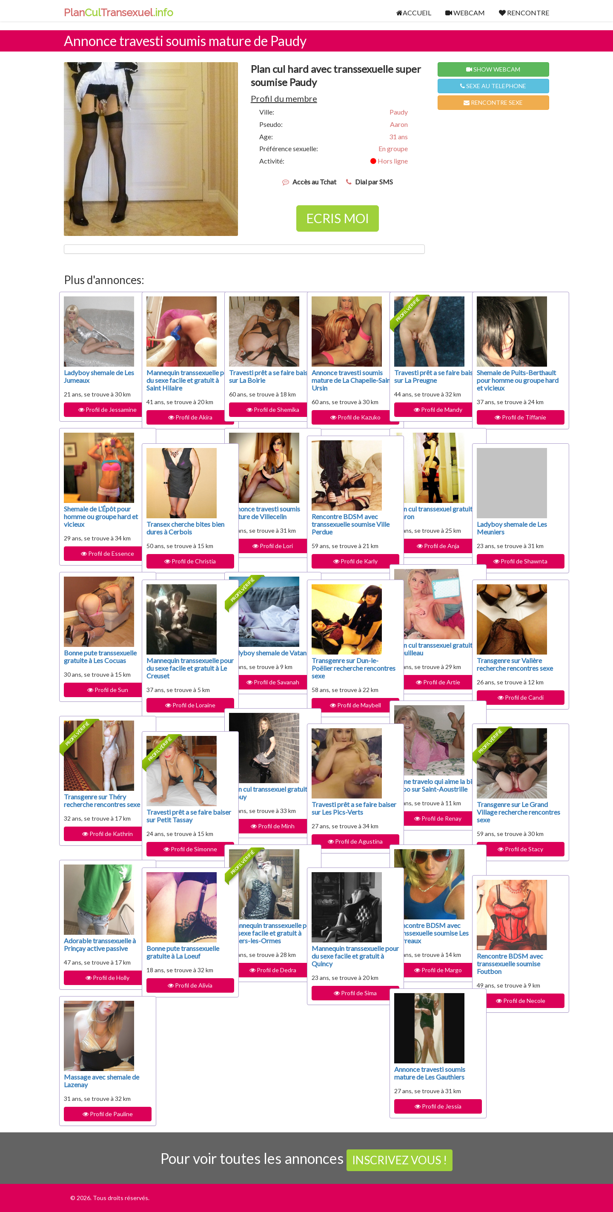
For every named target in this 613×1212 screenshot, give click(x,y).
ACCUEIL (413, 13)
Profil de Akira (181, 424)
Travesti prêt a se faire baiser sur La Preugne (426, 376)
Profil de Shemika (264, 409)
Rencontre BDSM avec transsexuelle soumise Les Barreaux (427, 933)
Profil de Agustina (346, 849)
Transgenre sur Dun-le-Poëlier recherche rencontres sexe (345, 668)
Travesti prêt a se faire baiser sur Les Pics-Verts (344, 812)
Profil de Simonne (181, 849)
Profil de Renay (429, 826)
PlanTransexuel (118, 13)
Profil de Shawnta (512, 561)
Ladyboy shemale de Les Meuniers (506, 528)
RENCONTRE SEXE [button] (493, 102)
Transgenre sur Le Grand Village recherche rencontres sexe (508, 815)
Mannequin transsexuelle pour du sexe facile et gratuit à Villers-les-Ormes (261, 936)
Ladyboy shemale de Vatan (258, 656)
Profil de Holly (99, 977)
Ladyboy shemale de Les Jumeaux (93, 376)
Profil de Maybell (346, 705)
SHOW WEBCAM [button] (493, 69)
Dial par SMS (374, 182)
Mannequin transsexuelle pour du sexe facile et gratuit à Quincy (343, 959)
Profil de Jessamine (99, 409)
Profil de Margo (429, 970)
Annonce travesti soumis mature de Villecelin (254, 516)
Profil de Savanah (264, 689)
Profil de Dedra (264, 977)
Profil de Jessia (429, 1113)
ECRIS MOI (337, 218)
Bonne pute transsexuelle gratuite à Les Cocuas (98, 660)
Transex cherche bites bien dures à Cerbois (178, 528)
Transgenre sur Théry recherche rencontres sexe (95, 804)
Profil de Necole (511, 1000)
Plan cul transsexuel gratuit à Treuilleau (422, 649)
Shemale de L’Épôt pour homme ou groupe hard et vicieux (97, 516)
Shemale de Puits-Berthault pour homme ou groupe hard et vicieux (509, 383)
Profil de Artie (429, 682)
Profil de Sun (98, 697)
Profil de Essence (99, 553)
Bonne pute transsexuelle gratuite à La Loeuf (180, 956)
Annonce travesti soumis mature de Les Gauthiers (425, 1077)
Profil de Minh (264, 826)
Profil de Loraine (181, 712)
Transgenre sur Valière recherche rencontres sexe (509, 668)
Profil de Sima (346, 1000)
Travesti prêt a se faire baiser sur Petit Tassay (179, 816)
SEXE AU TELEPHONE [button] (493, 85)
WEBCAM (465, 13)
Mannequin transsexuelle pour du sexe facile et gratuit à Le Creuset (178, 671)
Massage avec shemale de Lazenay (97, 1081)
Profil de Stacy (512, 856)
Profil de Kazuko (346, 417)
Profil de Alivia (181, 993)
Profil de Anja (429, 545)
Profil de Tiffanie (512, 424)
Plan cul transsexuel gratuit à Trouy (257, 793)
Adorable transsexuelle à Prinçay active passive (98, 944)
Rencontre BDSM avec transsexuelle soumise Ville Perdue (345, 524)
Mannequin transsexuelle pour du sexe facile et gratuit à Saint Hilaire (178, 383)
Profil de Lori (264, 553)
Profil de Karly (346, 561)
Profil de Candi (512, 705)
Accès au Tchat (314, 182)
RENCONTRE (524, 13)
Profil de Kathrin (99, 841)
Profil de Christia (181, 561)
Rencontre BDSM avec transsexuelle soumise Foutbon (510, 963)
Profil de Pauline (99, 1113)
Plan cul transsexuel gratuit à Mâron (422, 512)
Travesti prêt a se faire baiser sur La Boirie (261, 376)
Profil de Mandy (429, 409)
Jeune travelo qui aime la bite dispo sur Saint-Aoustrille (426, 789)
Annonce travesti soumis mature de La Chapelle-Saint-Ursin (342, 380)
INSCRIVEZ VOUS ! (399, 1160)
